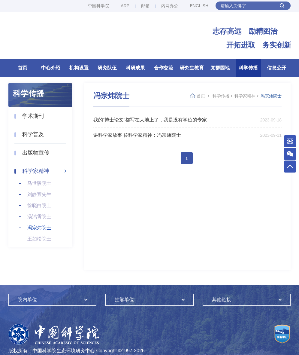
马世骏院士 (39, 183)
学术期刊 (33, 116)
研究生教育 (192, 67)
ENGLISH (199, 5)
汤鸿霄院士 (39, 216)
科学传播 (248, 67)
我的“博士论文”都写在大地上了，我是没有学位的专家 (150, 119)
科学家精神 (35, 171)
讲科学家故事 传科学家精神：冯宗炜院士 (137, 135)
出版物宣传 (35, 153)
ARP (125, 5)
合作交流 (163, 67)
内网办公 (169, 5)
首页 (22, 67)
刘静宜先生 (39, 194)
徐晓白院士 (39, 205)
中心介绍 (50, 67)
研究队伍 (107, 67)
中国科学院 (98, 5)
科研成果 (135, 67)
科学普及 (33, 134)
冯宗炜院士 (39, 227)
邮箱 (145, 5)
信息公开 (276, 67)
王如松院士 (39, 238)
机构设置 (79, 67)
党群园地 (220, 67)
